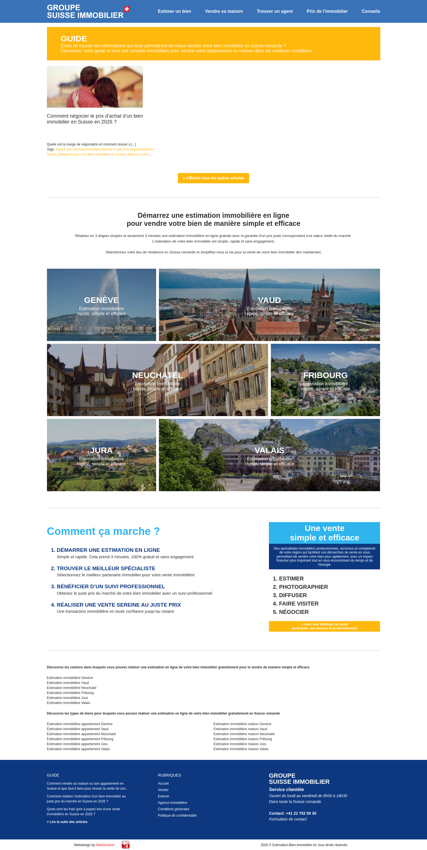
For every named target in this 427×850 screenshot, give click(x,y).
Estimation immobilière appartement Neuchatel (81, 734)
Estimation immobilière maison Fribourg (242, 739)
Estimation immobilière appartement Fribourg (80, 739)
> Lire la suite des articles (67, 822)
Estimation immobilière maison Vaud (240, 729)
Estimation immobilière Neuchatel (71, 688)
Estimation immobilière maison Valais (240, 749)
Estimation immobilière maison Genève (242, 724)
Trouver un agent (275, 11)
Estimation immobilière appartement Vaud (78, 729)
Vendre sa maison (224, 11)
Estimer (163, 796)
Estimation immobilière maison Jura (239, 744)
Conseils (371, 11)
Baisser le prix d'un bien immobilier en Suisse (92, 154)
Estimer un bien (174, 11)
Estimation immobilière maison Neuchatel (243, 734)
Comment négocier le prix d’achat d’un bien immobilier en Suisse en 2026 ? (95, 119)
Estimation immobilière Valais (68, 703)
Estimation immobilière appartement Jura (77, 744)
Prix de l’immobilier (327, 11)
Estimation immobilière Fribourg (70, 693)
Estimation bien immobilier (88, 11)
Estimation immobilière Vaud (68, 683)
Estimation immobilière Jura (67, 698)
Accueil (163, 783)
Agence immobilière (172, 803)
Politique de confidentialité (177, 815)
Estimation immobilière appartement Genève (80, 724)
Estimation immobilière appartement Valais (78, 749)
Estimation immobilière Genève (70, 678)
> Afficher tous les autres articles (213, 178)
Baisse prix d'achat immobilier (78, 149)
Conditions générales (173, 809)
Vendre (163, 790)
